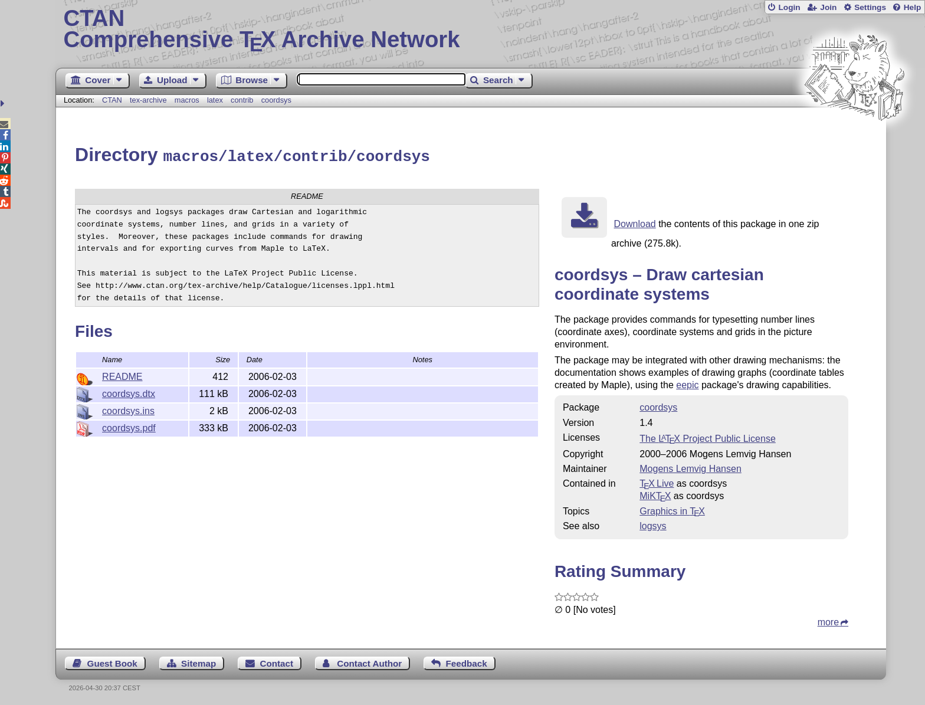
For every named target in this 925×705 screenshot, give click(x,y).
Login (789, 7)
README (122, 375)
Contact (277, 662)
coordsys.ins (128, 409)
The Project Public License (707, 437)
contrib (242, 100)
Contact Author (369, 662)
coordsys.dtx (128, 392)
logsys (652, 524)
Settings (870, 7)
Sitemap (198, 662)
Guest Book (112, 662)
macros (187, 100)
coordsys (276, 100)
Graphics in (672, 509)
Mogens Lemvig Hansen (690, 467)
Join (828, 7)
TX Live (656, 482)
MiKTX (655, 494)
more (828, 620)
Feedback (466, 662)
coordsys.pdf (129, 426)
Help (912, 7)
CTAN (112, 100)
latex (215, 100)
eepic (687, 383)
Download (635, 222)
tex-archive (148, 100)
